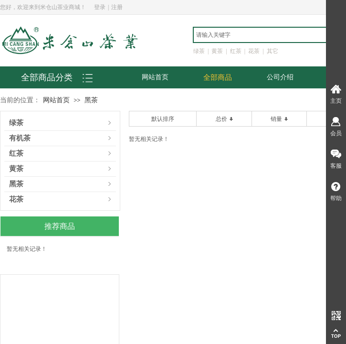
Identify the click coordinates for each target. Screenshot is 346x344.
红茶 (16, 153)
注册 (117, 7)
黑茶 (91, 100)
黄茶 (16, 168)
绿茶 (16, 123)
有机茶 (20, 138)
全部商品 (217, 77)
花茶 (16, 199)
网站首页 (155, 77)
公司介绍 (280, 77)
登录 (99, 7)
